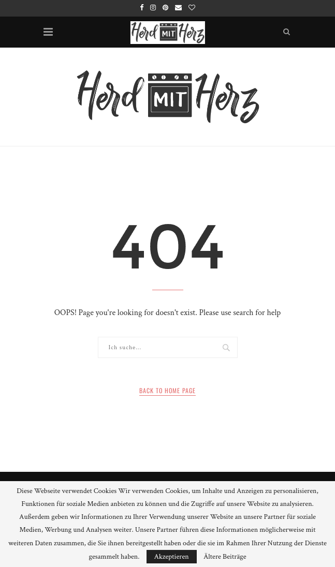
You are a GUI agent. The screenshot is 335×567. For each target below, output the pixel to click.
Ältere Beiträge (224, 556)
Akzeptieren (171, 556)
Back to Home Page (167, 390)
